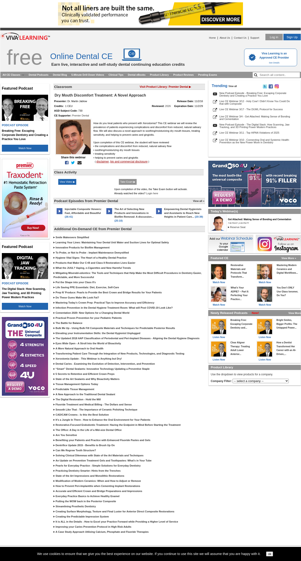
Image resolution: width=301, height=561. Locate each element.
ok (269, 554)
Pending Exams (207, 74)
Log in (274, 37)
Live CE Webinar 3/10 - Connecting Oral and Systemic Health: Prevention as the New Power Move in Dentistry (254, 141)
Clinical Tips (115, 74)
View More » (289, 258)
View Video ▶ (67, 181)
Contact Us (240, 37)
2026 (168, 106)
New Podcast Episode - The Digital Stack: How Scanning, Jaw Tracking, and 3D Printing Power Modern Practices (254, 125)
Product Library (159, 74)
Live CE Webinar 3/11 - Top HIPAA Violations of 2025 (249, 132)
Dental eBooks (136, 74)
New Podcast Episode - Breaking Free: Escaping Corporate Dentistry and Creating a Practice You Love (252, 94)
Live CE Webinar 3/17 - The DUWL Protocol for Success (251, 109)
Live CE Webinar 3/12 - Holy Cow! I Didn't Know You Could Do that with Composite (254, 102)
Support (254, 37)
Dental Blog (60, 74)
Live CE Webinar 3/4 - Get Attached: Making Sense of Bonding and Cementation (254, 117)
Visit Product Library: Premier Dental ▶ (165, 86)
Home (212, 37)
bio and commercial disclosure (128, 161)
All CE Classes (11, 74)
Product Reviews (183, 74)
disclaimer (102, 161)
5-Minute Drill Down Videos (87, 74)
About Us (225, 37)
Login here (152, 193)
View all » (198, 201)
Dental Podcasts (39, 74)
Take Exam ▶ (127, 181)
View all (232, 86)
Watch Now (24, 148)
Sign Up (292, 37)
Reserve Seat (238, 227)
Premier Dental (80, 115)
